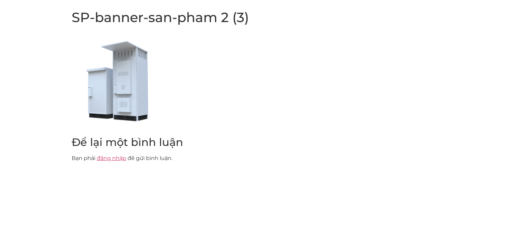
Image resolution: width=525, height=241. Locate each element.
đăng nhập (111, 158)
